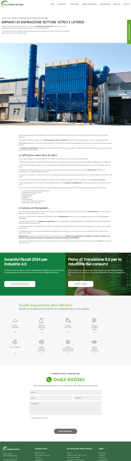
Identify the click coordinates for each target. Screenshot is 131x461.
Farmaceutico (103, 445)
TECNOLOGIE (61, 4)
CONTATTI (126, 4)
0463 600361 (69, 359)
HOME (52, 4)
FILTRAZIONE (74, 4)
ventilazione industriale (97, 180)
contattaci (99, 241)
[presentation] (89, 404)
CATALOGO (116, 4)
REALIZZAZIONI (105, 4)
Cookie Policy (83, 458)
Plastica (101, 447)
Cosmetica (102, 438)
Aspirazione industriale (42, 445)
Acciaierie (102, 436)
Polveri (69, 433)
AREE (9, 18)
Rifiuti (101, 449)
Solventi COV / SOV (73, 438)
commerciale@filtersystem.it (12, 442)
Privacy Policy (73, 458)
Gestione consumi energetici (44, 443)
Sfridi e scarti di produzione (76, 449)
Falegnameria (103, 440)
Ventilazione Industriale (43, 447)
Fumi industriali (72, 443)
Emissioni (38, 438)
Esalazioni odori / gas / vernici (76, 436)
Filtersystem (23, 143)
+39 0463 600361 (11, 440)
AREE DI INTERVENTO (89, 4)
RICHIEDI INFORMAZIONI (21, 284)
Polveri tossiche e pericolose (76, 445)
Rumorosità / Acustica (42, 436)
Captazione (39, 440)
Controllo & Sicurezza (42, 449)
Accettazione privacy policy (39, 398)
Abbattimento (40, 433)
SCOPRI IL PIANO (82, 284)
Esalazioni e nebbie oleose (75, 440)
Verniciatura (103, 443)
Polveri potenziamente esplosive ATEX (80, 447)
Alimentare (102, 433)
